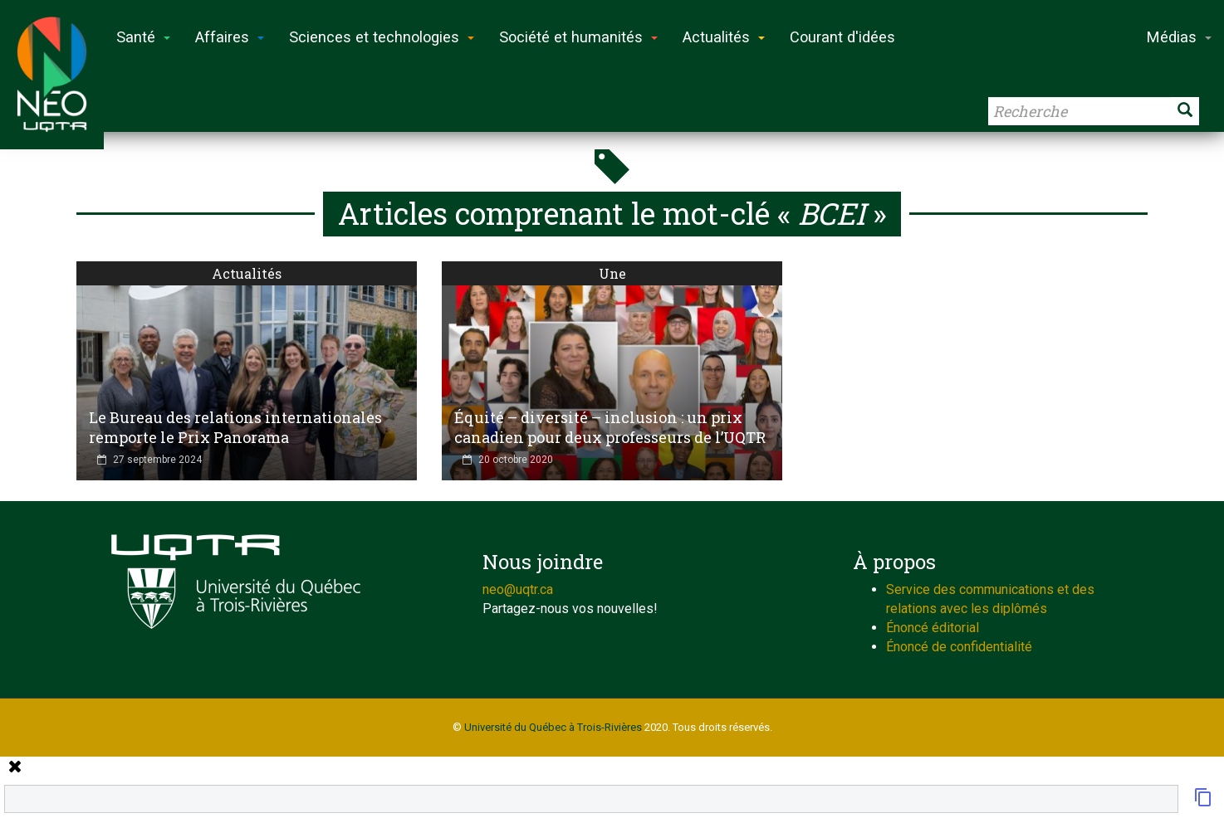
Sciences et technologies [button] (381, 37)
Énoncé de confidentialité (959, 647)
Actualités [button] (724, 37)
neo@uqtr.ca (517, 589)
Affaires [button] (229, 37)
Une (612, 273)
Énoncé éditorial (932, 627)
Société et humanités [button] (578, 37)
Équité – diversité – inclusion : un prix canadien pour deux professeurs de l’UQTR (610, 427)
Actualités (247, 273)
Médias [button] (1179, 37)
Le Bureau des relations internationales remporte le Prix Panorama (235, 427)
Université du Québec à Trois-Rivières (553, 727)
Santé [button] (143, 37)
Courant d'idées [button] (842, 37)
